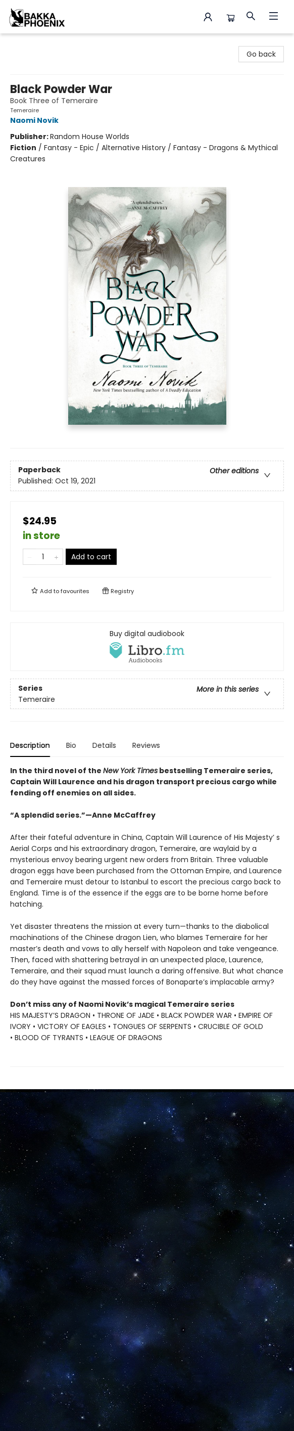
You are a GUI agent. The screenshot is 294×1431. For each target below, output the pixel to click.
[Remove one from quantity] (29, 556)
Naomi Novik (36, 120)
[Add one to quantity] (56, 556)
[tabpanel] (147, 916)
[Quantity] (43, 557)
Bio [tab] (71, 745)
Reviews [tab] (146, 745)
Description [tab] (30, 745)
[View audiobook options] (147, 646)
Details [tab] (104, 745)
